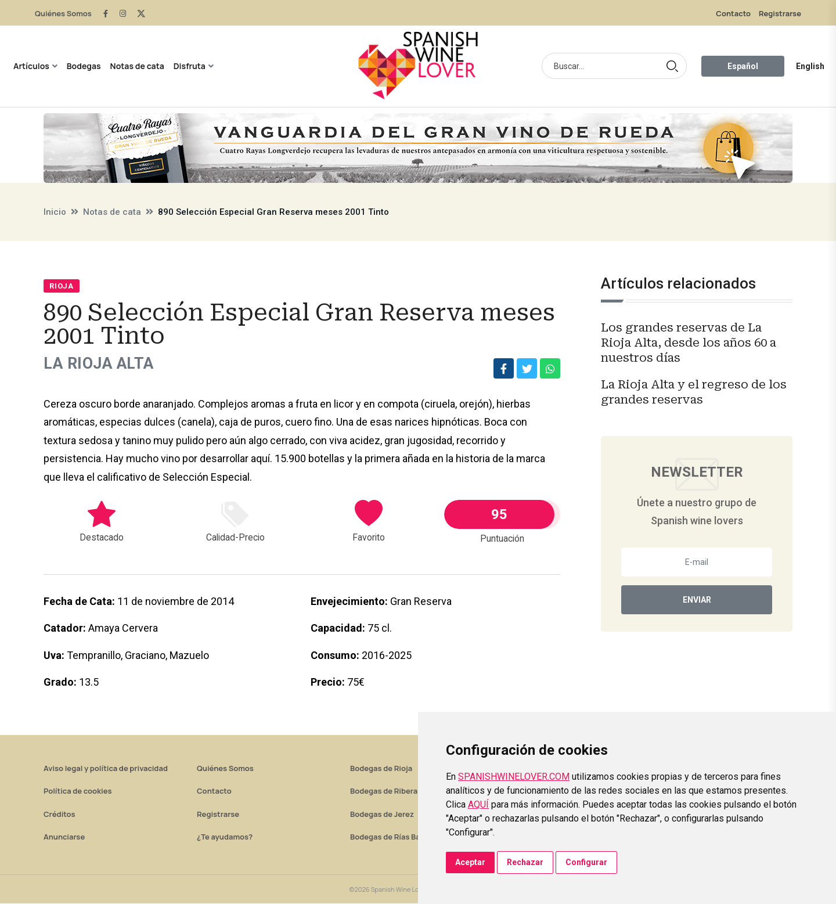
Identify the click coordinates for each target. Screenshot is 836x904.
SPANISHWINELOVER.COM (514, 776)
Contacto (733, 13)
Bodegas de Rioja (381, 768)
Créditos (59, 814)
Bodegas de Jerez (382, 814)
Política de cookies (78, 791)
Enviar (697, 599)
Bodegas (84, 65)
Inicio (55, 212)
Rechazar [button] (525, 862)
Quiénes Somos (63, 13)
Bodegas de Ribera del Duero (402, 791)
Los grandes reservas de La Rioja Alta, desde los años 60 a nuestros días (688, 342)
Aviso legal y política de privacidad (106, 768)
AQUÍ (478, 804)
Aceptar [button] (470, 862)
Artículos (31, 65)
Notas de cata (137, 65)
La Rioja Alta (104, 363)
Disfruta (190, 65)
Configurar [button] (586, 862)
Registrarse (780, 13)
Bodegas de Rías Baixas (392, 837)
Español (742, 66)
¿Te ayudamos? (225, 837)
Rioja (61, 286)
